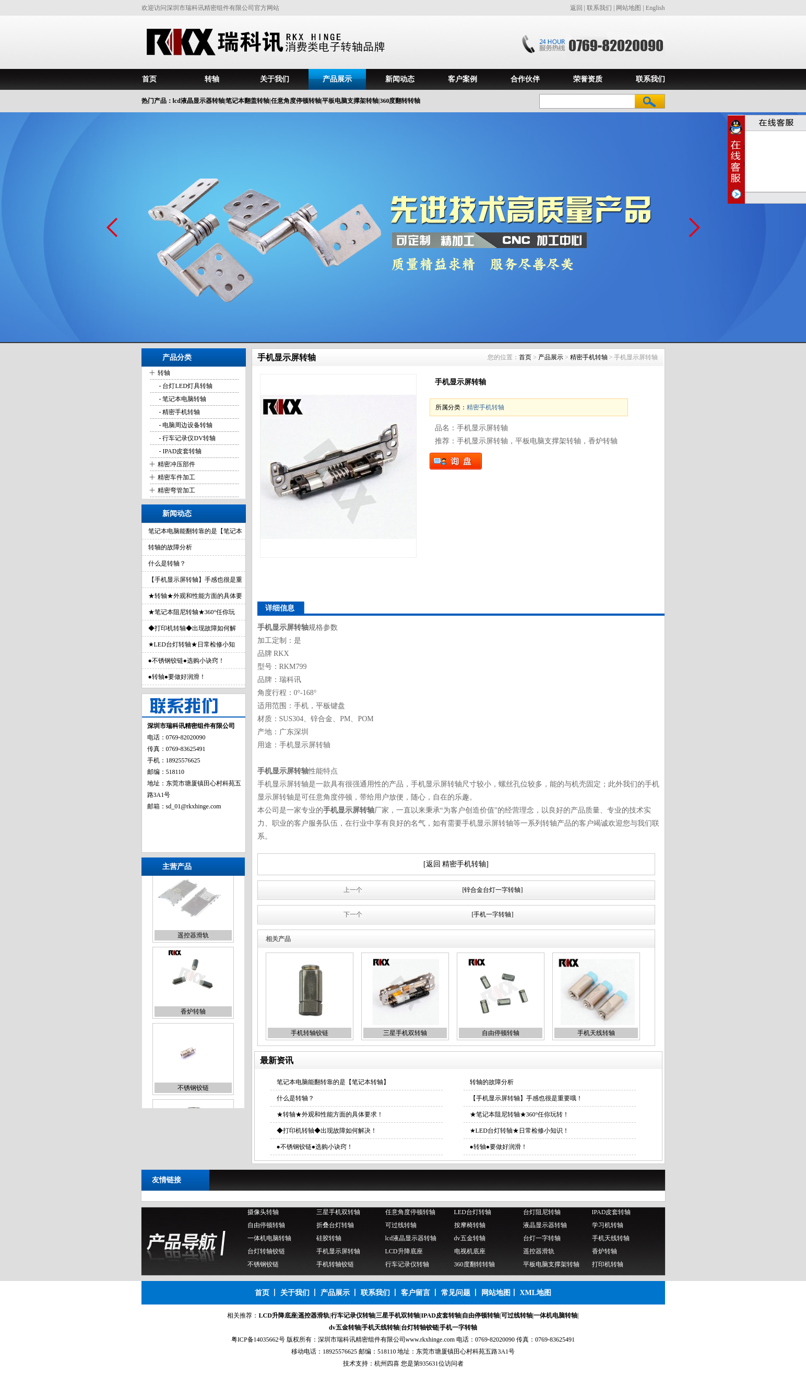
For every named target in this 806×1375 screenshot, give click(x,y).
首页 (149, 79)
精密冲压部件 (176, 464)
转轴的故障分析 (170, 547)
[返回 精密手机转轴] (456, 864)
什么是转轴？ (167, 563)
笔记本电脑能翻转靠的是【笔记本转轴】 (333, 1082)
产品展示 (337, 79)
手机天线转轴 (596, 1033)
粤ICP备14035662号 (258, 1339)
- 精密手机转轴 (179, 412)
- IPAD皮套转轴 (180, 451)
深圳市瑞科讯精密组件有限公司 (362, 1339)
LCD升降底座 (404, 1252)
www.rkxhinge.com (430, 1339)
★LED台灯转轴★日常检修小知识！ (519, 1130)
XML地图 (535, 1293)
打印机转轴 (607, 1266)
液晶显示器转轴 (545, 1226)
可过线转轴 (401, 1226)
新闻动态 (399, 79)
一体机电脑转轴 (269, 1239)
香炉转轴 (193, 1021)
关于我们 (274, 79)
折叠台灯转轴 (335, 1226)
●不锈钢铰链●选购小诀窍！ (186, 660)
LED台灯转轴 (472, 1213)
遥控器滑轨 (193, 944)
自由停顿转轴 (500, 1033)
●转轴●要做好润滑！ (177, 676)
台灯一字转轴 (542, 1239)
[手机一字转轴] (493, 914)
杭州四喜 (386, 1363)
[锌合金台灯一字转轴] (493, 890)
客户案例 (462, 79)
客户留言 (415, 1293)
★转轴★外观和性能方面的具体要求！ (330, 1114)
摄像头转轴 (263, 1213)
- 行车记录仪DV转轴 (187, 438)
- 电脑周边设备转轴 (185, 425)
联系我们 (599, 7)
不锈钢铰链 (193, 1097)
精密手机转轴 (589, 357)
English (655, 7)
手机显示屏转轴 (338, 1252)
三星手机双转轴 (405, 1033)
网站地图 (628, 7)
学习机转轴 (607, 1226)
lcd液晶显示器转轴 (411, 1239)
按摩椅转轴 (469, 1226)
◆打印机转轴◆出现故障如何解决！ (327, 1130)
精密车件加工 (176, 477)
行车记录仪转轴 (407, 1266)
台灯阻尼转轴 (542, 1213)
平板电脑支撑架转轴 (551, 1266)
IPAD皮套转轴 (611, 1213)
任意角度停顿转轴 (410, 1213)
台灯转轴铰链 (266, 1252)
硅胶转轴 (328, 1239)
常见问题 (455, 1293)
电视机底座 (469, 1252)
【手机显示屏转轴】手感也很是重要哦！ (526, 1098)
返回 (576, 7)
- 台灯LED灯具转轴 (185, 386)
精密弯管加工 (176, 490)
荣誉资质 (587, 79)
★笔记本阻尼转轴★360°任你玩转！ (520, 1114)
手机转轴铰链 (309, 1033)
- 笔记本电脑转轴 (182, 399)
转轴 (212, 79)
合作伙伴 (525, 79)
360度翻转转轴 (474, 1266)
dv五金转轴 (469, 1239)
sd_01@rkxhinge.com (193, 806)
